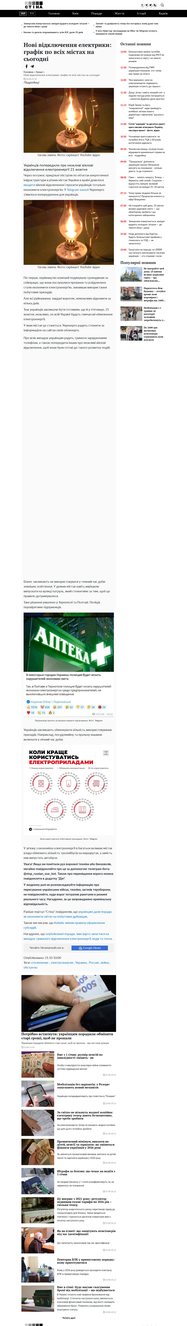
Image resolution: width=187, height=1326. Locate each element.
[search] (162, 5)
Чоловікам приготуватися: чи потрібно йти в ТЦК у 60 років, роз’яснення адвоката (145, 139)
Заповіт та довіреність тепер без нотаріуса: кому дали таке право (127, 25)
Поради (96, 13)
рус (32, 13)
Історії (141, 13)
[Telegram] (32, 66)
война (105, 915)
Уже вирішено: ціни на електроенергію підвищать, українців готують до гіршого (144, 83)
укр (23, 13)
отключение (39, 915)
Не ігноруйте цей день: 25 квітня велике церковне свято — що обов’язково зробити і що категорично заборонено (146, 210)
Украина (81, 915)
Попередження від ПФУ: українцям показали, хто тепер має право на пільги (145, 70)
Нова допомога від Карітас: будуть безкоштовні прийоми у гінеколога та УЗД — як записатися (145, 239)
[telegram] (146, 5)
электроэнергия (62, 915)
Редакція (103, 1315)
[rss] (155, 5)
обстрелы (30, 920)
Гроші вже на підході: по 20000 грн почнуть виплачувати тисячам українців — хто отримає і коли (147, 252)
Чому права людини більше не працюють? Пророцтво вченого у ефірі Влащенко (146, 196)
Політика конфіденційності (80, 1315)
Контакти (116, 1315)
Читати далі (68, 1271)
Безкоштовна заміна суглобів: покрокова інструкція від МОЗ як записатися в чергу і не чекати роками (146, 57)
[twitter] (150, 5)
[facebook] (142, 5)
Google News (89, 901)
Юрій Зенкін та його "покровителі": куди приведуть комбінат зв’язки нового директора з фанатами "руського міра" (146, 111)
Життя (119, 13)
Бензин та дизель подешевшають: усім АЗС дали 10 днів (53, 32)
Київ (75, 13)
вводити (29, 185)
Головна (54, 13)
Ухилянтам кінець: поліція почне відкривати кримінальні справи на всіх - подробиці (147, 152)
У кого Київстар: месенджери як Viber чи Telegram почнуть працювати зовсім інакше (126, 32)
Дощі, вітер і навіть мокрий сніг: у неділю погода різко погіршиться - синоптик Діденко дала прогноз (147, 95)
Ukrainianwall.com (97, 1321)
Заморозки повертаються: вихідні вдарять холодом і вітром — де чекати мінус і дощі (56, 25)
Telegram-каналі (78, 189)
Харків (163, 13)
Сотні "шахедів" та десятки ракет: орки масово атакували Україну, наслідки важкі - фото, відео (147, 127)
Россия (94, 915)
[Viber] (38, 66)
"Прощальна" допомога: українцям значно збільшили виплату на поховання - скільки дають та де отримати (145, 166)
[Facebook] (26, 66)
